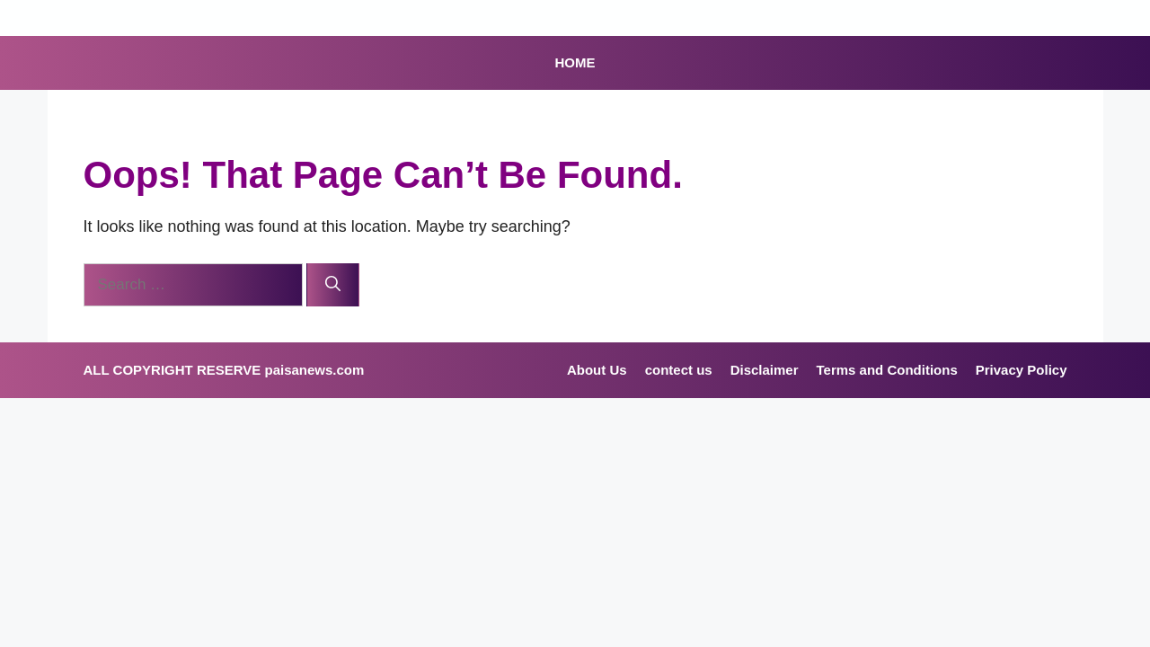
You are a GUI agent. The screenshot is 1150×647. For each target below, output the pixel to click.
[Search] (332, 284)
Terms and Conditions (887, 369)
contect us (678, 369)
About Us (597, 369)
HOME (575, 62)
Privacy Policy (1021, 369)
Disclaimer (764, 369)
